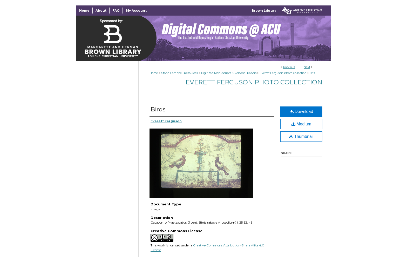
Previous (289, 67)
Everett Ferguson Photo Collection (283, 73)
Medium (301, 124)
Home (154, 73)
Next (307, 67)
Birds (158, 109)
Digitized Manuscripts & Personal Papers (228, 73)
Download (301, 111)
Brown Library (264, 10)
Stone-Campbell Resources (179, 73)
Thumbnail (301, 136)
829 (312, 73)
